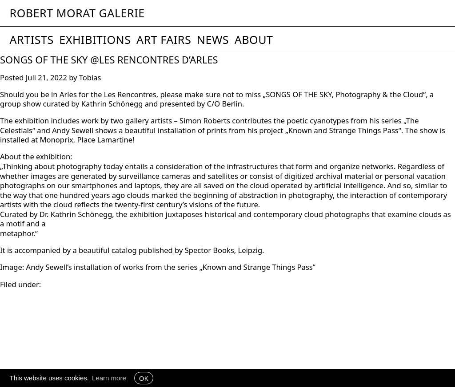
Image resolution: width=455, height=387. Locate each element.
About (254, 39)
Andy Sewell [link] (72, 130)
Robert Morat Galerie (77, 13)
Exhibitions (95, 39)
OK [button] (143, 378)
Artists (32, 39)
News (213, 39)
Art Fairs (163, 39)
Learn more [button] (109, 378)
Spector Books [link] (209, 250)
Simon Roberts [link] (205, 120)
